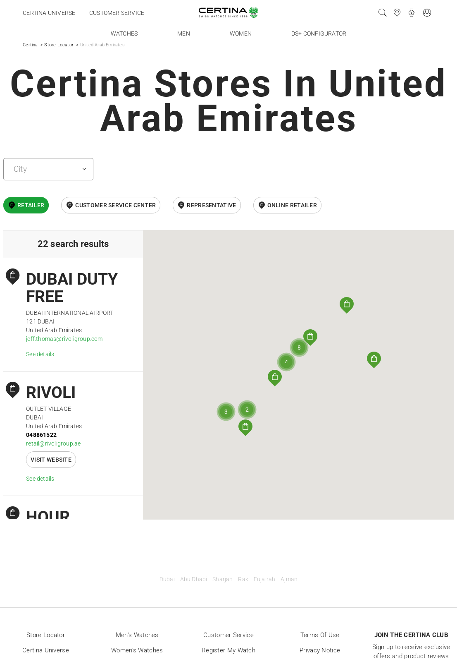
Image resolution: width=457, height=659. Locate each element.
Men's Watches (137, 635)
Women (241, 33)
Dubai (167, 579)
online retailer (292, 205)
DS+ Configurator (318, 33)
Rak (243, 579)
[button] (275, 378)
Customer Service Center (115, 205)
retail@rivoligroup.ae (53, 443)
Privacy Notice (320, 650)
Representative (211, 205)
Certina (30, 45)
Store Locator (59, 45)
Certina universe (49, 13)
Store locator (45, 635)
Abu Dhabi (193, 579)
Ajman (289, 579)
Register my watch (228, 650)
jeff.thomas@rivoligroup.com (64, 338)
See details (40, 354)
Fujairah (265, 579)
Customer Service (228, 635)
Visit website (51, 459)
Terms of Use (320, 635)
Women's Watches (137, 650)
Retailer (30, 205)
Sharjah (222, 579)
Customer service (116, 13)
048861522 (41, 434)
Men (183, 33)
